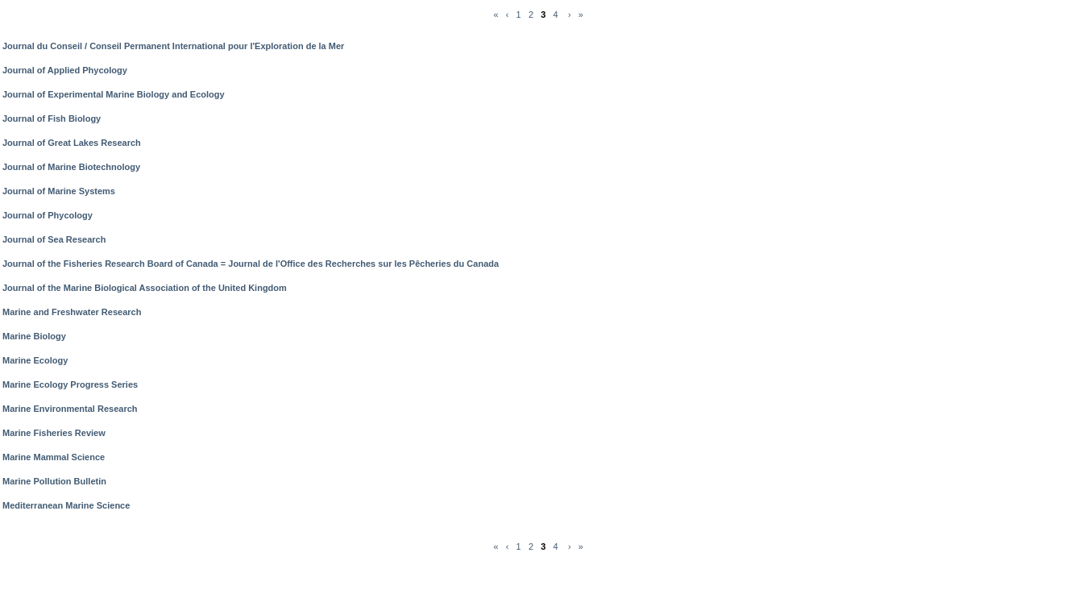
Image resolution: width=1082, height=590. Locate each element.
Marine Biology (34, 336)
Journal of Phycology (47, 215)
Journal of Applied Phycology (64, 70)
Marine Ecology (35, 360)
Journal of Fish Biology (51, 118)
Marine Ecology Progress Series (70, 384)
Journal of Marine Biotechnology (71, 167)
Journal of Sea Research (54, 239)
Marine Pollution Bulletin (54, 481)
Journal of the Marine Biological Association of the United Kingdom (144, 288)
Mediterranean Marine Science (66, 505)
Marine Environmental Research (70, 408)
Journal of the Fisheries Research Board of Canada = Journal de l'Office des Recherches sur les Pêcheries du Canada (250, 263)
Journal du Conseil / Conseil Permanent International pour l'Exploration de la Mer (173, 46)
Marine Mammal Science (53, 457)
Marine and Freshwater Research (71, 312)
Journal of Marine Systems (58, 191)
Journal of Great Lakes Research (71, 143)
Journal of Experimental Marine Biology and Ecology (113, 94)
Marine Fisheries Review (54, 433)
